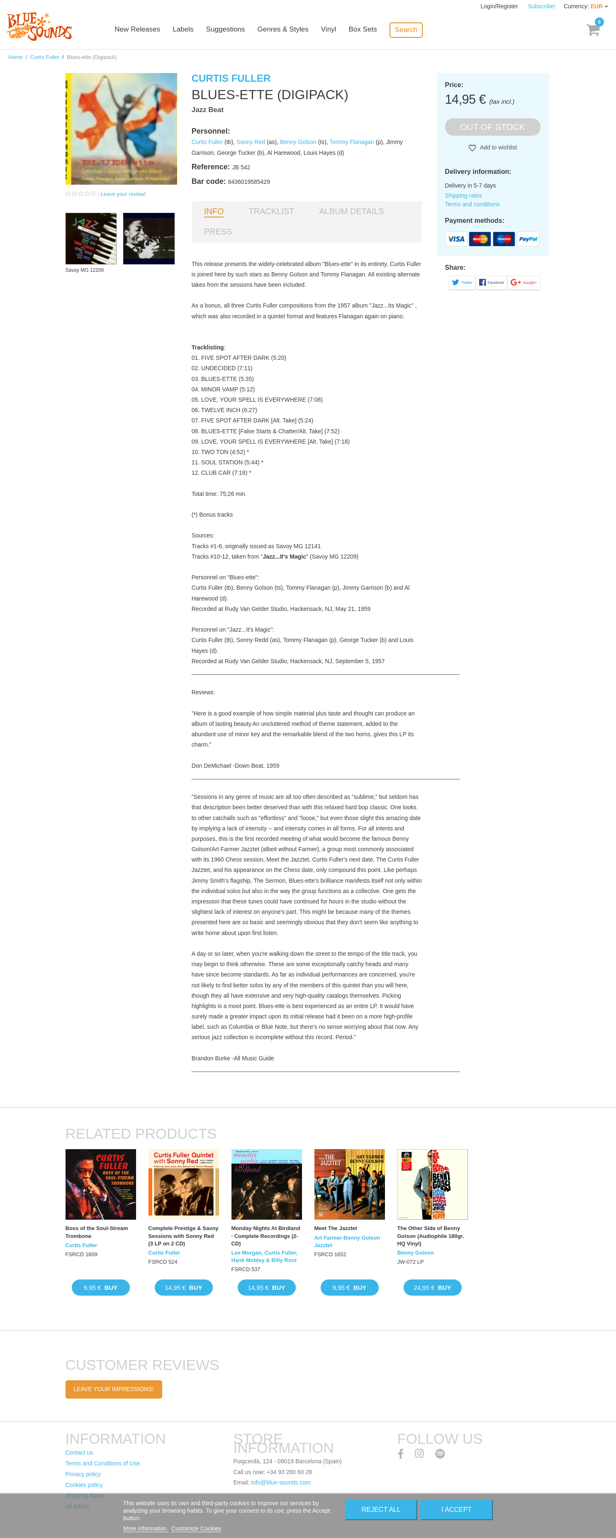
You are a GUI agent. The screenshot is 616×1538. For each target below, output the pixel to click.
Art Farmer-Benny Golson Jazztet (347, 1241)
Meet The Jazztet (335, 1228)
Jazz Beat (208, 110)
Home (15, 57)
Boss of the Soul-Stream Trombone (97, 1232)
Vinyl (337, 30)
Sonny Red (250, 142)
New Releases (146, 30)
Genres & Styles (291, 30)
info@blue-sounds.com (280, 1482)
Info (214, 211)
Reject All (381, 1509)
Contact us (79, 1452)
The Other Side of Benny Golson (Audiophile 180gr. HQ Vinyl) (430, 1235)
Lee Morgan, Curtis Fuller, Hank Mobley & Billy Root (264, 1256)
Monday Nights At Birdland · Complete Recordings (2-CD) (265, 1235)
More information (145, 1528)
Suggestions (233, 30)
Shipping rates (463, 195)
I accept (456, 1509)
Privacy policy (83, 1474)
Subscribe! (541, 6)
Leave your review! (123, 194)
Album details (351, 211)
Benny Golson (298, 142)
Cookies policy (84, 1485)
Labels (191, 30)
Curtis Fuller (44, 57)
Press (218, 231)
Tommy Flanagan (351, 142)
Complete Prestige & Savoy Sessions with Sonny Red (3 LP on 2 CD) (184, 1235)
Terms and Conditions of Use (103, 1463)
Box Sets (371, 30)
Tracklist (271, 211)
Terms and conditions (472, 204)
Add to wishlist (498, 147)
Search (414, 30)
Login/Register (500, 6)
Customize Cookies (196, 1528)
